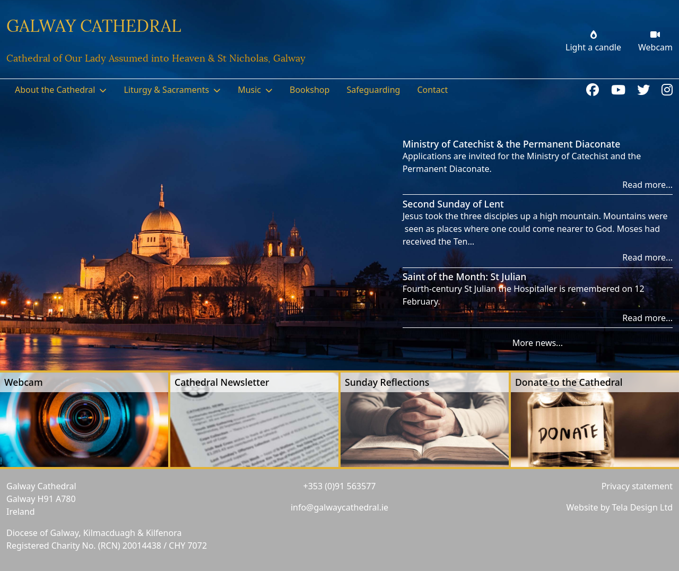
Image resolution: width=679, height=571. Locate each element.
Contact (432, 90)
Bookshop (309, 90)
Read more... (647, 185)
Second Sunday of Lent (453, 203)
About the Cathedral (55, 90)
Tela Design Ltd (642, 507)
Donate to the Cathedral (569, 382)
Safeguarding (373, 90)
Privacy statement (637, 486)
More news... (537, 343)
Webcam (23, 382)
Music (249, 90)
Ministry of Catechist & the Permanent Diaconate (512, 143)
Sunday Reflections (387, 382)
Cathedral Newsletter (222, 382)
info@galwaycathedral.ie (339, 507)
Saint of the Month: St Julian (465, 276)
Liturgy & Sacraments (166, 90)
